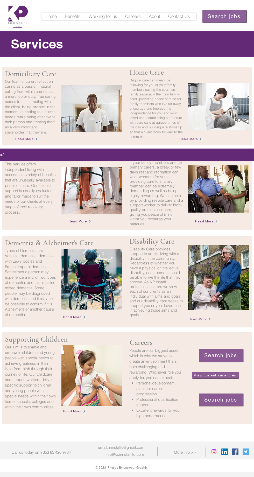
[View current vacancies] (215, 375)
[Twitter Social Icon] (246, 451)
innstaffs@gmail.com (126, 447)
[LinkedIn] (224, 451)
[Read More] (26, 139)
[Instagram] (214, 451)
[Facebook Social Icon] (235, 451)
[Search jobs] (224, 16)
